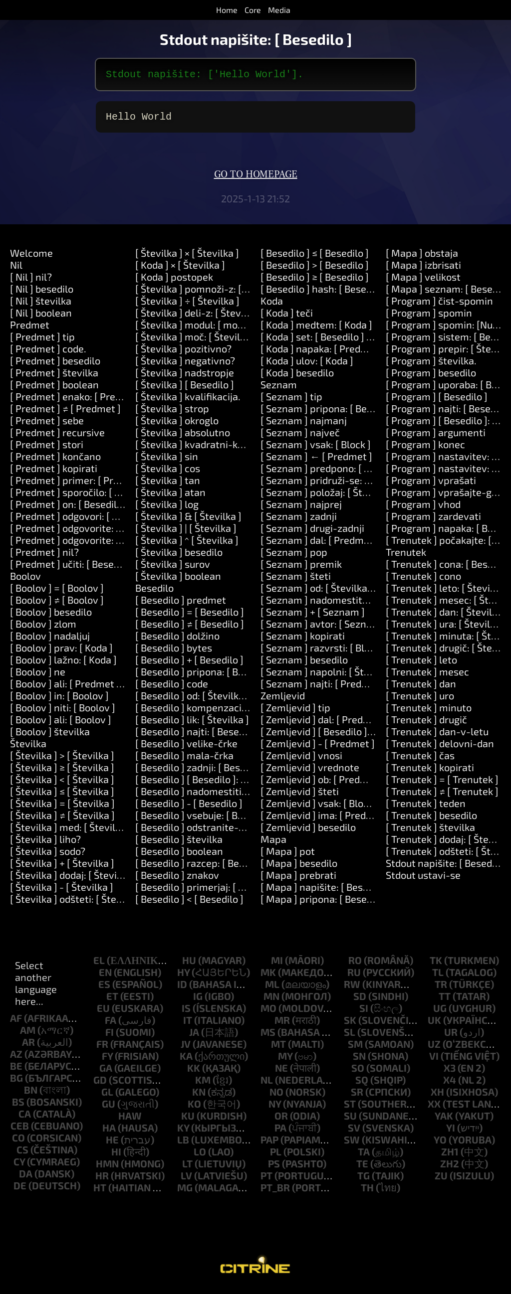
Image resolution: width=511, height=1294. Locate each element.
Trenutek (406, 556)
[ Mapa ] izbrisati (423, 269)
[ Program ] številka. (431, 364)
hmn (107, 1167)
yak (444, 1120)
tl (438, 976)
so (357, 1072)
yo (440, 1143)
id (182, 988)
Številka (28, 747)
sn (359, 1060)
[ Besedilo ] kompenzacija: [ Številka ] (218, 711)
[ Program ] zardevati (433, 520)
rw (352, 988)
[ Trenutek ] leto (421, 663)
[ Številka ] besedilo (179, 556)
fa (110, 1024)
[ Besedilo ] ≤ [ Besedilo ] (314, 257)
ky (183, 1131)
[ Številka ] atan (170, 496)
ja (194, 1036)
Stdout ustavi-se (423, 879)
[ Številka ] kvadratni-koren (196, 448)
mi (277, 964)
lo (200, 1155)
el (99, 964)
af (16, 1022)
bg (16, 1082)
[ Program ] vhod (423, 508)
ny (274, 1108)
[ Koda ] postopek (174, 281)
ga (105, 1072)
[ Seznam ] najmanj (303, 424)
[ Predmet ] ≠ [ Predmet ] (65, 412)
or (281, 1120)
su (350, 1120)
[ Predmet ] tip (42, 340)
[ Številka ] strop (172, 412)
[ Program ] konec (425, 448)
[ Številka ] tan (167, 484)
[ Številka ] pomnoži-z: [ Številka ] (210, 293)
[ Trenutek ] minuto (429, 711)
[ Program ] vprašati (431, 484)
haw (130, 1120)
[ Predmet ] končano (55, 460)
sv (354, 1131)
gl (107, 1096)
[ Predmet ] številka (54, 376)
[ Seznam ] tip (291, 400)
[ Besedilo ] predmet (180, 604)
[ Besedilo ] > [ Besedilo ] (314, 269)
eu (103, 1012)
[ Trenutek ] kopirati (430, 771)
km (203, 1084)
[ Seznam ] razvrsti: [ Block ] (322, 651)
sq (361, 1084)
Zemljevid (282, 699)
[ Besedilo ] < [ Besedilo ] (189, 903)
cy (19, 1165)
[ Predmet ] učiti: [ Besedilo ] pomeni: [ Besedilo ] (118, 568)
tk (436, 964)
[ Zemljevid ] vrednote (309, 771)
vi (434, 1060)
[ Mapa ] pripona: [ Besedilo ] (324, 903)
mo (268, 1012)
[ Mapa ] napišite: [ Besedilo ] (325, 891)
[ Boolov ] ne (37, 675)
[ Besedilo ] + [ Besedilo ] (189, 663)
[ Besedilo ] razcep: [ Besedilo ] (203, 867)
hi (116, 1155)
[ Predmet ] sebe (47, 424)
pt (266, 1179)
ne (281, 1072)
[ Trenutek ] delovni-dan (440, 747)
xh (437, 1096)
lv (186, 1179)
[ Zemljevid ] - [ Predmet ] (317, 747)
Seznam (278, 388)
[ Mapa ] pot (287, 855)
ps (274, 1167)
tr (441, 988)
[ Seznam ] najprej (301, 508)
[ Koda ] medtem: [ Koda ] (316, 328)
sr (357, 1096)
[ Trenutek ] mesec (427, 675)
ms (267, 1036)
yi (450, 1131)
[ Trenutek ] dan (421, 687)
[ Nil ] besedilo (41, 293)
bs (18, 1106)
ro (355, 964)
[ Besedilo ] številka (179, 843)
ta (364, 1155)
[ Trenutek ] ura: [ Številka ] (446, 628)
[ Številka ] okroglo (177, 424)
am (27, 1034)
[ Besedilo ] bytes (173, 651)
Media (279, 9)
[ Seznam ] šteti (295, 580)
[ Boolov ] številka (50, 735)
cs (22, 1153)
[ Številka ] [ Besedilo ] (184, 388)
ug (440, 1012)
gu (108, 1108)
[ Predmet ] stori (46, 448)
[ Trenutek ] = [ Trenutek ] (442, 783)
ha (109, 1131)
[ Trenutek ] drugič (426, 723)
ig (198, 1000)
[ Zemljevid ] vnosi (301, 759)
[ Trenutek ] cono (423, 580)
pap (269, 1143)
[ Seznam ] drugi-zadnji (312, 532)
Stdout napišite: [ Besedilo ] (447, 867)
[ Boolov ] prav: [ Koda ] (61, 651)
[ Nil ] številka (40, 305)
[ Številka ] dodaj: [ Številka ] (73, 879)
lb (183, 1143)
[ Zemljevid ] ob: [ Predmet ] (322, 783)
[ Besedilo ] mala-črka (184, 759)
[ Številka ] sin (166, 460)
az (16, 1058)
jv (186, 1048)
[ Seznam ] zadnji (298, 520)
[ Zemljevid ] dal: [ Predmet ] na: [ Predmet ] (357, 723)
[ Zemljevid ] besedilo (308, 831)
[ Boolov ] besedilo (51, 616)
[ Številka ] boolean (178, 580)
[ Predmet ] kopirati (53, 472)
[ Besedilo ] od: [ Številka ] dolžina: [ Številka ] (235, 699)
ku (188, 1120)
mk (268, 976)
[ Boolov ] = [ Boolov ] (57, 592)
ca (24, 1118)
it (187, 1024)
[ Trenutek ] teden (426, 807)
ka (186, 1060)
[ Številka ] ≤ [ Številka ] (62, 795)
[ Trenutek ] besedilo (431, 819)
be (16, 1070)
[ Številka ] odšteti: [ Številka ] (76, 903)
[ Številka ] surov (172, 568)
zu (441, 1179)
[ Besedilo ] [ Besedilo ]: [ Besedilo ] (212, 783)
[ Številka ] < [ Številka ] (62, 783)
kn (199, 1096)
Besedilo (154, 592)
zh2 (449, 1167)
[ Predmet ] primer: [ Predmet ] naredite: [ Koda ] (118, 484)
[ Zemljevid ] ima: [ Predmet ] (325, 819)
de (19, 1189)
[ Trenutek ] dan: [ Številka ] (447, 616)
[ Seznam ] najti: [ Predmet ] (322, 687)
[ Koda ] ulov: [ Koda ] (306, 364)
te (362, 1167)
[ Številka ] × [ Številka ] (187, 257)
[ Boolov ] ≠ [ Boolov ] (57, 604)
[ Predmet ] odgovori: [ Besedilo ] (83, 520)
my (285, 1060)
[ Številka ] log (167, 508)
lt (187, 1167)
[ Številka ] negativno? (185, 364)
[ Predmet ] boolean (54, 388)
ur (451, 1036)
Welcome (31, 257)
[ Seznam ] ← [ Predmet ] (316, 460)
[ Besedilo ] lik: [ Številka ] (192, 723)
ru (354, 976)
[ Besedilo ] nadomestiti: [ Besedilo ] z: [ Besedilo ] (245, 795)
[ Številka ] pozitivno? (183, 352)
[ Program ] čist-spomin (439, 305)
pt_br (275, 1191)
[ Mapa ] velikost (423, 281)
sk (350, 1024)
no (276, 1096)
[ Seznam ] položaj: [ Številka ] (327, 496)
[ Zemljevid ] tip (295, 711)
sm (355, 1048)
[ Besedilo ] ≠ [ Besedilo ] (189, 628)
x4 (449, 1084)
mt (278, 1048)
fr (102, 1048)
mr (282, 1024)
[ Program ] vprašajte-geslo (448, 496)
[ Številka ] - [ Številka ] (61, 891)
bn (30, 1094)
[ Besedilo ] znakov (177, 879)
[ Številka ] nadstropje (184, 376)
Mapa (273, 843)
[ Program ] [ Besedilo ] (437, 400)
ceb (19, 1129)
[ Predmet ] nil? (44, 556)
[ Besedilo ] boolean (179, 855)
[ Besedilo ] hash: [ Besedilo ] (324, 293)
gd (100, 1084)
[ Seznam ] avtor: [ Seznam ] (323, 628)
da (25, 1177)
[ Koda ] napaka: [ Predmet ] (322, 352)
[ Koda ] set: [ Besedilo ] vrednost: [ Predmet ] (361, 340)
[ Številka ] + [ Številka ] (62, 867)
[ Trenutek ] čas (420, 759)
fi (109, 1036)
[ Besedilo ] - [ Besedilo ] (189, 807)
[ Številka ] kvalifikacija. (188, 400)
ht (99, 1191)
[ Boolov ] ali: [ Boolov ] (60, 723)
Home (227, 9)
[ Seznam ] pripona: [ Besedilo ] (329, 412)
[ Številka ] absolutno (182, 436)
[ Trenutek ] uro (420, 699)
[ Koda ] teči (286, 317)
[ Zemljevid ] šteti (299, 795)
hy (183, 976)
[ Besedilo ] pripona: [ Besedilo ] (205, 675)
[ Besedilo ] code (171, 687)
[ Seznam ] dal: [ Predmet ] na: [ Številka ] (352, 544)
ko (194, 1108)
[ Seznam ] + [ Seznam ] (312, 616)
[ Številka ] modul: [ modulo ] (198, 328)
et (112, 1000)
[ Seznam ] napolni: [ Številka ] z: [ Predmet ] (359, 675)
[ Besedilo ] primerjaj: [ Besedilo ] (208, 891)
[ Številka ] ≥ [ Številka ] (62, 771)
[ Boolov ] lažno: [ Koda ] (63, 663)
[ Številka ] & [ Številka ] (188, 520)
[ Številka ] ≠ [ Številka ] (62, 819)
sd (359, 1000)
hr (102, 1179)
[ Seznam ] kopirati (302, 640)
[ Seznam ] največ (300, 436)
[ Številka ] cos (167, 472)
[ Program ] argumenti (436, 436)
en (105, 976)
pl (275, 1155)
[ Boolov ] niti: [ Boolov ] (62, 711)
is (186, 1012)
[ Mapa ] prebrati (298, 879)
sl (349, 1036)
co (18, 1141)
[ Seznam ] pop (293, 556)
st (350, 1108)
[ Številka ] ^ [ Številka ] (187, 544)
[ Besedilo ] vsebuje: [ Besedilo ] (205, 819)
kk (193, 1072)
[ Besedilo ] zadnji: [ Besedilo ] (201, 771)
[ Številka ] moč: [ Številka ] (195, 340)
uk (434, 1024)
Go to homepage (255, 178)
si (363, 1012)
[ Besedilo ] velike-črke (186, 747)
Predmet (29, 328)
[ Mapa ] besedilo (298, 867)
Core (253, 9)
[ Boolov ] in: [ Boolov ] (59, 699)
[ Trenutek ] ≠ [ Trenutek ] (442, 795)
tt (445, 1000)
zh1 (450, 1155)
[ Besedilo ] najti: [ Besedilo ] (198, 735)
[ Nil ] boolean (41, 317)
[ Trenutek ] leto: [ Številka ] (447, 592)
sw (352, 1143)
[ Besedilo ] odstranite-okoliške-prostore (227, 831)
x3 (450, 1072)
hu (189, 964)
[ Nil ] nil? (31, 281)
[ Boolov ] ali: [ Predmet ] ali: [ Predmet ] (99, 687)
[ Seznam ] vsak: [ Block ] (315, 448)
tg (363, 1179)
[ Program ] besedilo (431, 376)
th (367, 1191)
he (112, 1143)
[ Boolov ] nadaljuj (50, 640)
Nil (16, 269)
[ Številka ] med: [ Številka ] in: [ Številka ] (102, 831)
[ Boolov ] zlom (43, 628)
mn (271, 1000)
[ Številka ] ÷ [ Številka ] (187, 305)
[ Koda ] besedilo (297, 376)
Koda (271, 305)
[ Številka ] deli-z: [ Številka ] (198, 317)
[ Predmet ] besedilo (55, 364)
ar (28, 1046)
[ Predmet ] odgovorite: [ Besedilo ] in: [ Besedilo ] (120, 532)
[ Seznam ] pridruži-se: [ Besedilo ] (337, 484)
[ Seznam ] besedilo (304, 663)
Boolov (25, 580)
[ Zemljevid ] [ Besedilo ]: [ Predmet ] (341, 735)
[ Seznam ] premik (301, 568)
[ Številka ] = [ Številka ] (62, 807)
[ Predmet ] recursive (57, 436)
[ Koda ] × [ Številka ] (180, 269)
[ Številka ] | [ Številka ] (186, 532)
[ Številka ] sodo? (47, 855)
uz (434, 1048)
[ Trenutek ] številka (430, 831)
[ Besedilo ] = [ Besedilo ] (189, 616)
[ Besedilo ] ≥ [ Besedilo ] (314, 281)
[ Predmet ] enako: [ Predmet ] (77, 400)
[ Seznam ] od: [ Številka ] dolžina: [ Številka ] (360, 592)
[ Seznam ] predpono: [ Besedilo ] (334, 472)
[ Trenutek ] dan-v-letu (437, 735)
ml (272, 988)
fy (107, 1060)
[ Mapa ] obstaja (422, 257)
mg (185, 1191)
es (104, 988)
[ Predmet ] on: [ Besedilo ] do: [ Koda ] (94, 508)
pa (280, 1131)
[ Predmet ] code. (48, 352)
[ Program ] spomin (429, 317)
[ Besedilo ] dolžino (177, 640)
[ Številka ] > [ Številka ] (62, 759)
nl (266, 1084)
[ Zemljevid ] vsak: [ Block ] (319, 807)
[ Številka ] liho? (45, 843)
